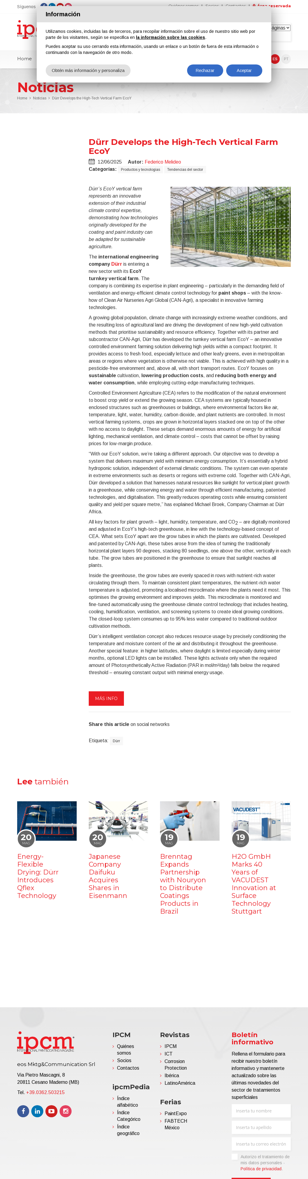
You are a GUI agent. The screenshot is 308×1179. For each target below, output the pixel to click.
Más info (106, 700)
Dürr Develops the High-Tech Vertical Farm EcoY (91, 101)
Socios (124, 1062)
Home (24, 61)
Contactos (128, 1070)
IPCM (171, 1048)
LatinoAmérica (180, 1085)
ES (275, 61)
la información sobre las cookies (170, 37)
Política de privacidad (261, 1171)
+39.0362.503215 (45, 1094)
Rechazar (205, 70)
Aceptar (244, 70)
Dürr (116, 266)
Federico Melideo (163, 164)
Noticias (39, 101)
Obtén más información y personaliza (89, 70)
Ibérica (172, 1077)
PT (286, 61)
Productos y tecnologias (140, 172)
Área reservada (273, 6)
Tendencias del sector (185, 172)
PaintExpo (176, 1115)
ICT (169, 1056)
